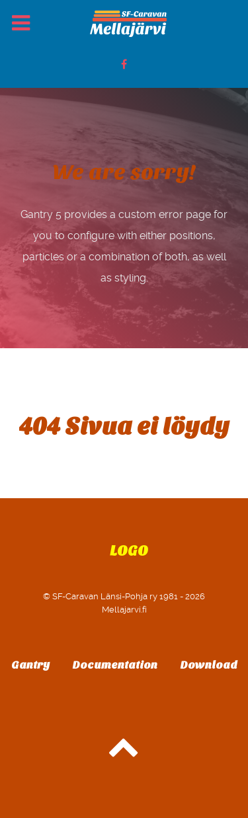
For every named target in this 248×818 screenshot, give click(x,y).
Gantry (30, 665)
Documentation (115, 665)
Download (209, 665)
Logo (129, 551)
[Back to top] (124, 753)
